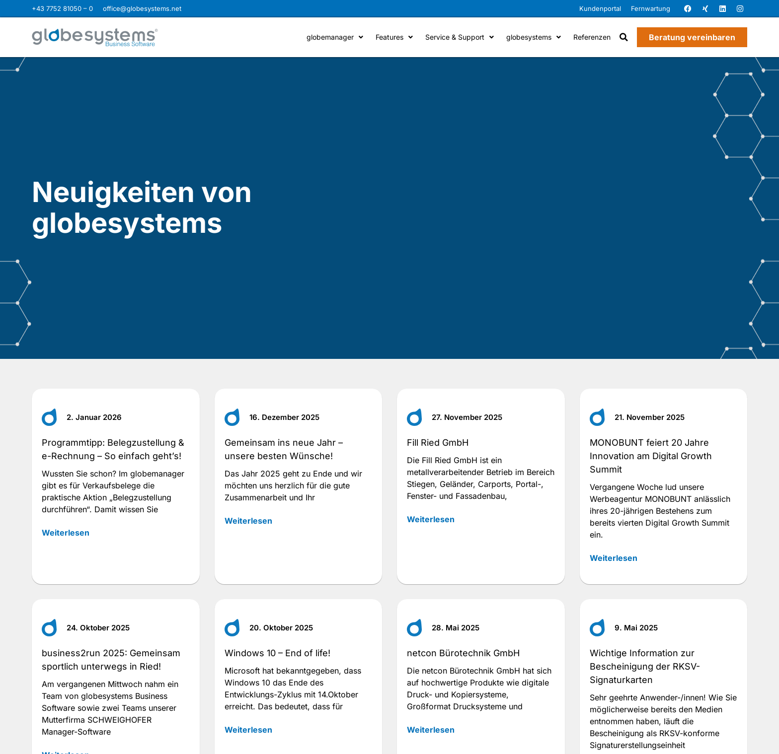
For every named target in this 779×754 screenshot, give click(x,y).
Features (394, 37)
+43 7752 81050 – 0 (62, 8)
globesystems (533, 37)
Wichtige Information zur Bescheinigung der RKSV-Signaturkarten (645, 666)
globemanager (335, 37)
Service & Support (459, 37)
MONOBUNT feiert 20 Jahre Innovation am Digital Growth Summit (651, 456)
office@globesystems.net (142, 8)
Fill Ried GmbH (437, 442)
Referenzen (592, 37)
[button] (624, 37)
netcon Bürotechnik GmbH (463, 653)
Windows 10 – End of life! (277, 653)
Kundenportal (600, 8)
